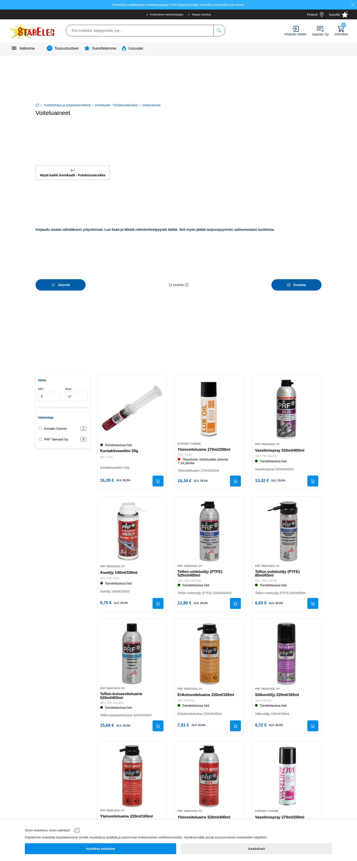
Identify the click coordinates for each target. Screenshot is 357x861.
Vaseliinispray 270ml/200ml (280, 817)
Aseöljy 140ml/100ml (119, 570)
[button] (187, 283)
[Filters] (296, 283)
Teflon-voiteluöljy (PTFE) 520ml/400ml (200, 571)
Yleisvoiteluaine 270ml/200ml (204, 446)
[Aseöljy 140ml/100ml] (132, 529)
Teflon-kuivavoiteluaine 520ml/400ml (122, 695)
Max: (76, 391)
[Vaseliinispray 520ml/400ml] (287, 406)
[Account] (295, 28)
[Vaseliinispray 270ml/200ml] (287, 776)
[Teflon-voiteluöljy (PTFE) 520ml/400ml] (209, 529)
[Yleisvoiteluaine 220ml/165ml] (132, 776)
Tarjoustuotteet (67, 48)
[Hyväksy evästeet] (100, 848)
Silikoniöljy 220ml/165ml (278, 694)
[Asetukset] (256, 848)
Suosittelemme (104, 48)
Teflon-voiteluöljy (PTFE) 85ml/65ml (278, 571)
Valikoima (27, 48)
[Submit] (157, 478)
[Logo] (32, 30)
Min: (49, 391)
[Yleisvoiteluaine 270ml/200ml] (209, 406)
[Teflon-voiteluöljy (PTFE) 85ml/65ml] (287, 529)
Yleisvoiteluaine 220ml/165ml (127, 816)
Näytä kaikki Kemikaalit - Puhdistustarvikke (72, 171)
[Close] (352, 4)
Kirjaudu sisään (295, 34)
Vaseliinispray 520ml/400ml (280, 447)
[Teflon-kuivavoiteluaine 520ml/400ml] (132, 652)
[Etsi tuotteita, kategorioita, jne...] (219, 30)
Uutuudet (135, 48)
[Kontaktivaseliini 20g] (132, 406)
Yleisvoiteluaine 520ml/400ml (204, 817)
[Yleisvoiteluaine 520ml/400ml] (209, 776)
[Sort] (61, 283)
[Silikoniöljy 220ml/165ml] (287, 652)
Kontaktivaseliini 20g (120, 448)
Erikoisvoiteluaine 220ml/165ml (206, 694)
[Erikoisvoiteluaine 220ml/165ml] (209, 652)
